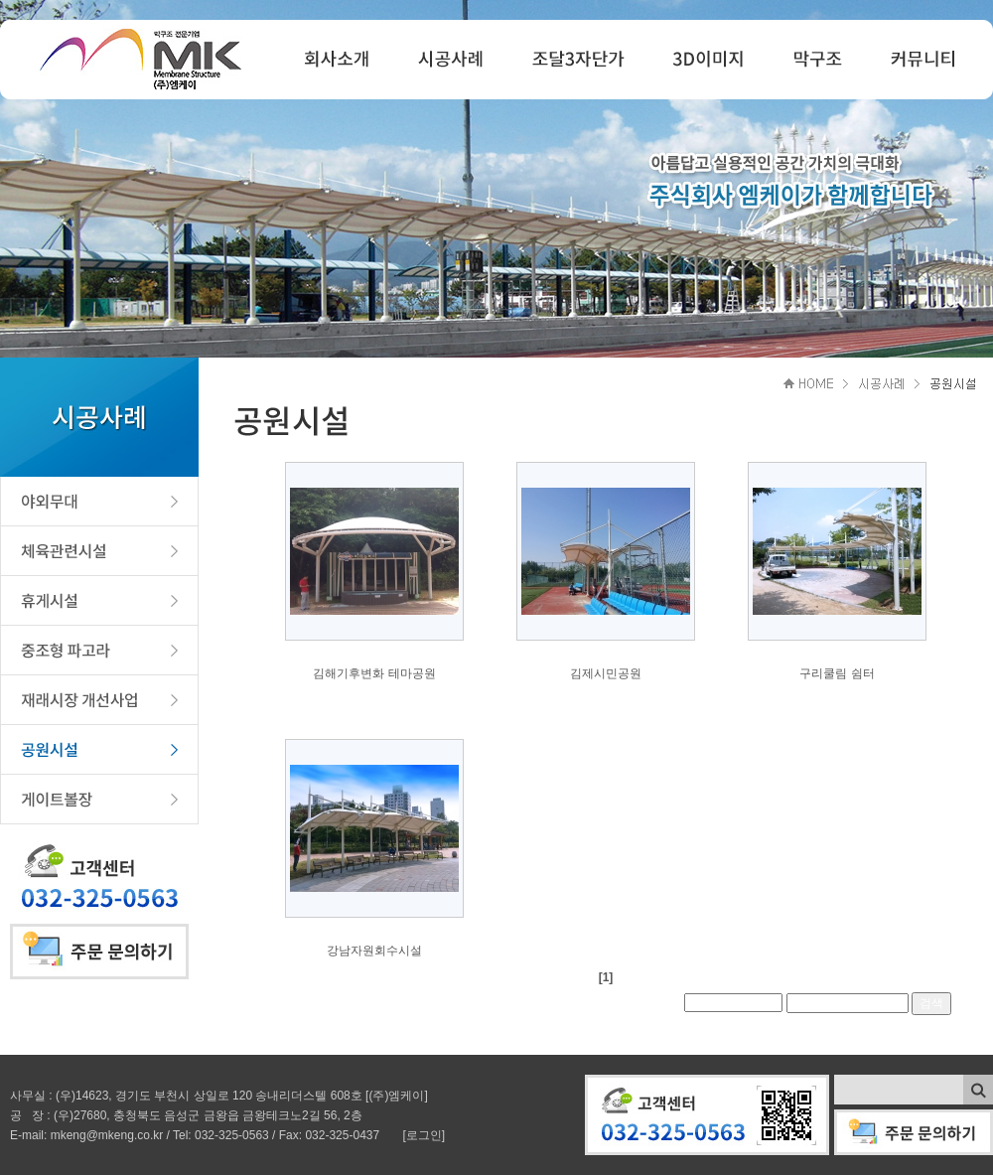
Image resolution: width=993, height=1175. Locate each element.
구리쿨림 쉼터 (836, 673)
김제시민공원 (605, 673)
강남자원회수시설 (374, 950)
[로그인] (424, 1135)
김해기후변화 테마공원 (374, 673)
